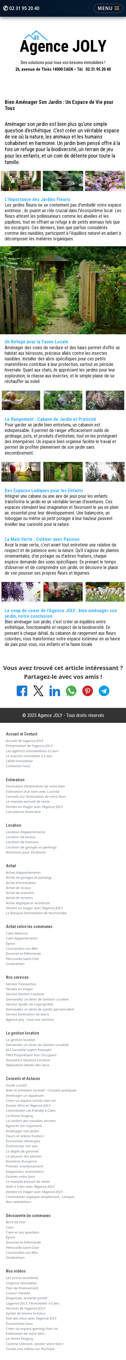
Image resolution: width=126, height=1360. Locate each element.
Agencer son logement (24, 1125)
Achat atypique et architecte (28, 903)
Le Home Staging (19, 1115)
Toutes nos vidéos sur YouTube (30, 1348)
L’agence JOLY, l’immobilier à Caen (32, 1303)
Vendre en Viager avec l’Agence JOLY (34, 806)
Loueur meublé (18, 1293)
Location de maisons (22, 842)
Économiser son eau (22, 1146)
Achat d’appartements (23, 872)
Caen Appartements (22, 938)
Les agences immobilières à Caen (32, 751)
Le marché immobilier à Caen (29, 756)
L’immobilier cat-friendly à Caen (31, 1110)
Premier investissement (24, 1166)
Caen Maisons (17, 933)
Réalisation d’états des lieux (27, 1065)
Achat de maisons (20, 892)
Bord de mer (16, 1222)
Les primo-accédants (22, 1277)
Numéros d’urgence (21, 1161)
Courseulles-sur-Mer (22, 948)
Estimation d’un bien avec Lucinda (32, 791)
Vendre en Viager (19, 989)
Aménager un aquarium (25, 1095)
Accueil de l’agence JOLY (25, 740)
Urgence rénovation (21, 1283)
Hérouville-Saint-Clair (22, 958)
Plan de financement (22, 1288)
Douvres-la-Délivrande (23, 953)
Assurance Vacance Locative (28, 1060)
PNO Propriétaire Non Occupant (31, 1055)
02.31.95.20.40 (98, 69)
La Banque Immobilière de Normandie (36, 913)
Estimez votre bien (20, 1176)
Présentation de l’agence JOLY (29, 745)
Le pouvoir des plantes (24, 1156)
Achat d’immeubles (21, 882)
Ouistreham (15, 963)
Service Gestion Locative (25, 994)
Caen (10, 1227)
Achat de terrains (19, 897)
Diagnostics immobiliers (25, 1171)
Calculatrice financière (23, 811)
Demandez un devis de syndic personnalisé (40, 1009)
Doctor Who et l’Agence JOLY (28, 1105)
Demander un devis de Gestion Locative (37, 1044)
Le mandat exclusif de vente (28, 801)
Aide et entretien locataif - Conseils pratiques (41, 1090)
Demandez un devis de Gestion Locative (37, 999)
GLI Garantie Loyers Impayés (28, 1049)
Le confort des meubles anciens (31, 1120)
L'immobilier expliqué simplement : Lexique (40, 1196)
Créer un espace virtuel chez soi (31, 1100)
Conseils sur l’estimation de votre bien (36, 796)
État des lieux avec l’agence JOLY (31, 1318)
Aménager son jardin (22, 1131)
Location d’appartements (25, 832)
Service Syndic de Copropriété (29, 1004)
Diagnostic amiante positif (26, 1298)
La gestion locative (20, 1039)
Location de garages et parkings (31, 847)
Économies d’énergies (23, 1141)
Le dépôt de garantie (22, 1151)
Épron (10, 943)
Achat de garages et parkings (29, 877)
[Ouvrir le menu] (108, 8)
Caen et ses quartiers (22, 1232)
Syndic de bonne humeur (26, 1313)
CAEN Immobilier (19, 761)
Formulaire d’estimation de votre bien (35, 786)
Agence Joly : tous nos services (30, 1019)
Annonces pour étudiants (26, 852)
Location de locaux (20, 837)
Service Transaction (21, 984)
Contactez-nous (18, 766)
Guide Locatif (16, 1085)
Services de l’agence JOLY (25, 1308)
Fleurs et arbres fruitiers (25, 1136)
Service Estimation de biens (27, 1014)
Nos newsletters (18, 1201)
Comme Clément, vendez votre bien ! (35, 1344)
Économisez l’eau (19, 1323)
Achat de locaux (18, 887)
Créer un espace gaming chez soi (32, 1328)
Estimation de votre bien (25, 1333)
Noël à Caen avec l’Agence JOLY (30, 1186)
